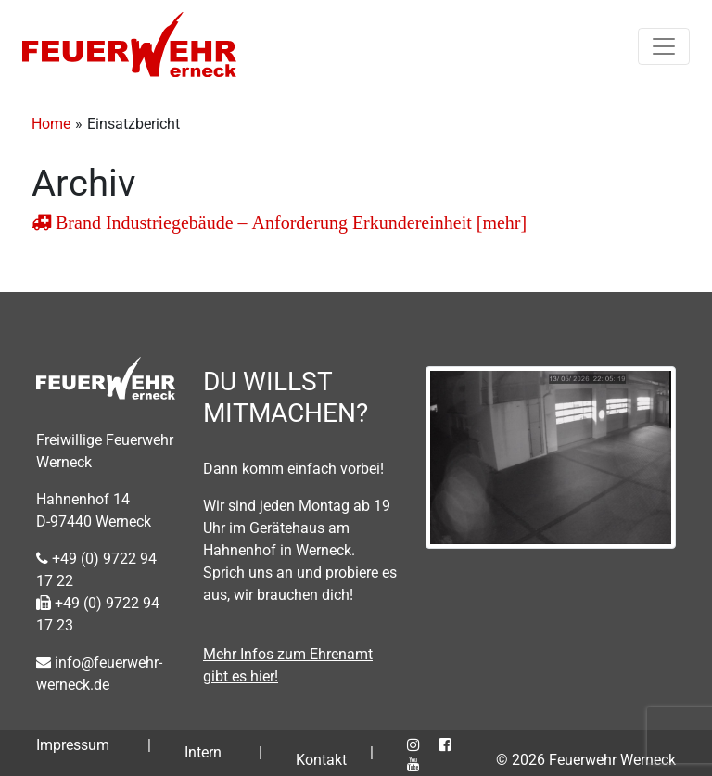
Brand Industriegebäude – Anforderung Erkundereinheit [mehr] (289, 222)
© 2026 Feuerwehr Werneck (586, 760)
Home (51, 124)
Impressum (72, 745)
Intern (203, 752)
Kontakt (321, 760)
